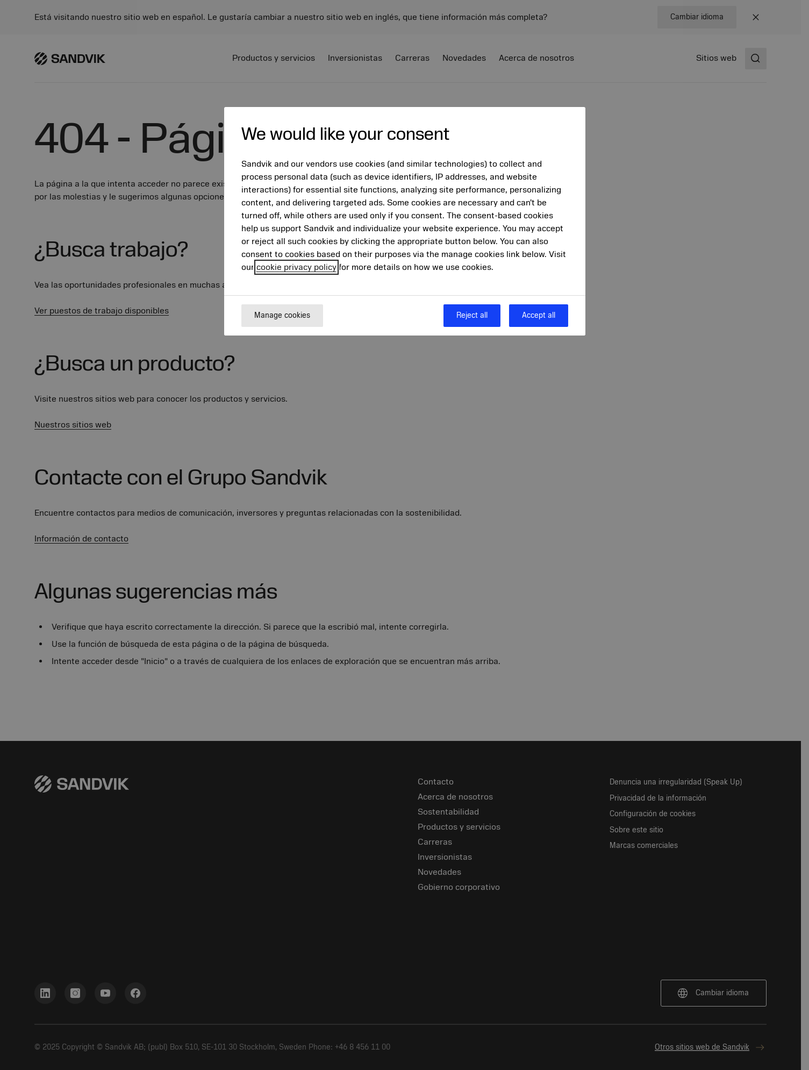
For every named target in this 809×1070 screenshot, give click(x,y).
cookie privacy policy (296, 267)
